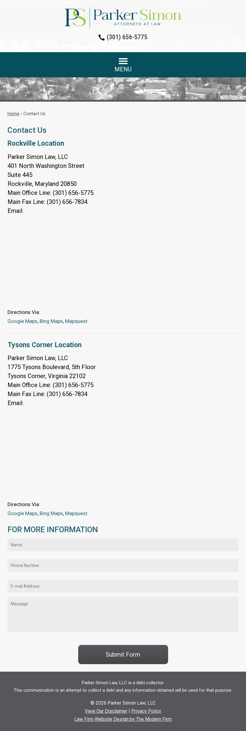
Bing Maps (51, 321)
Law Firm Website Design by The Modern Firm (123, 719)
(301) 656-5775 (127, 37)
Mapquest (76, 321)
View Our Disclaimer (106, 711)
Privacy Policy (146, 711)
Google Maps (22, 321)
